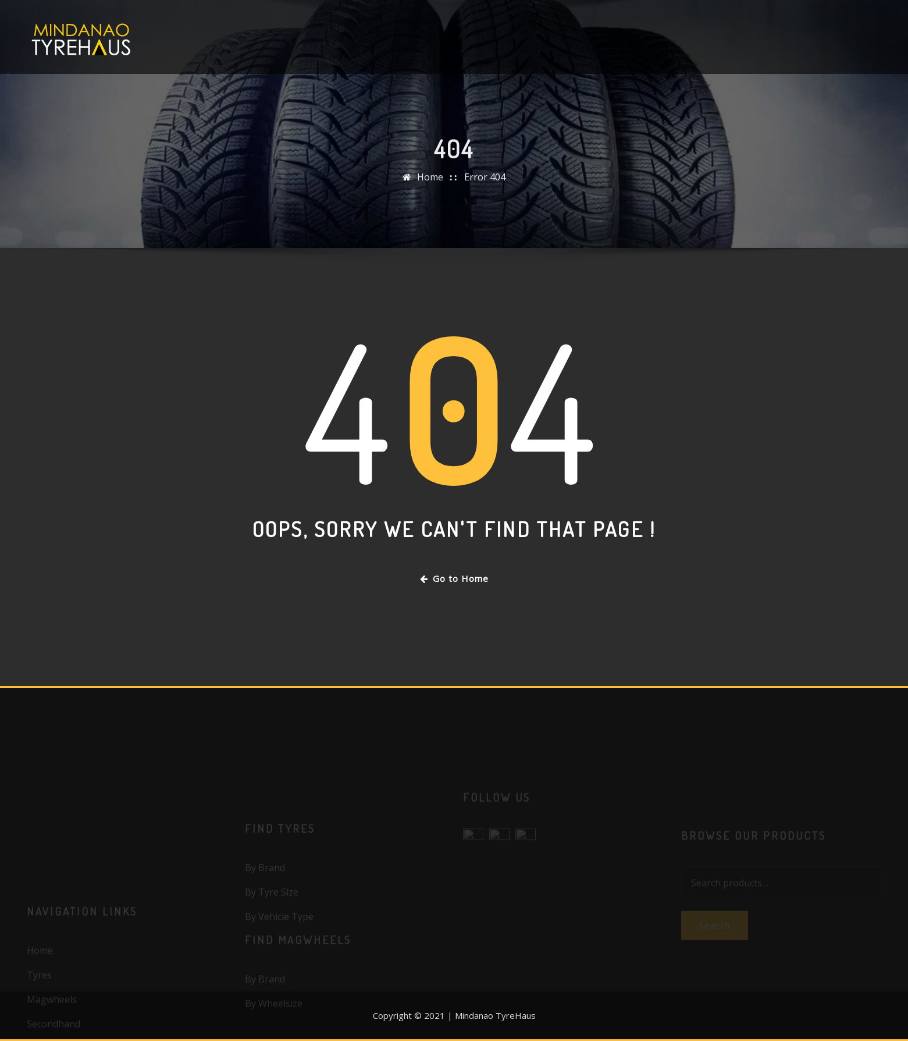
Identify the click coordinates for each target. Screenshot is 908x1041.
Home (430, 185)
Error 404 (484, 185)
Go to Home (454, 578)
